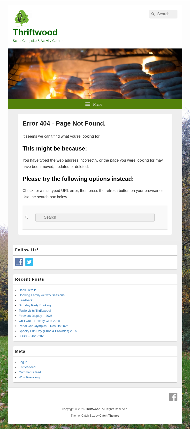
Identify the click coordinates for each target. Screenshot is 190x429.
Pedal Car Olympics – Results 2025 (43, 326)
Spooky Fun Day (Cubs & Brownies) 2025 (48, 331)
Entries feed (27, 367)
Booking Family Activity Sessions (42, 295)
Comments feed (30, 372)
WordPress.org (29, 377)
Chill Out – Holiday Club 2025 (39, 321)
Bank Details (28, 290)
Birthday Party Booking (35, 305)
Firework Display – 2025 (36, 316)
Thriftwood (35, 32)
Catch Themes (109, 415)
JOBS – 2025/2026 (32, 336)
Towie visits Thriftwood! (35, 310)
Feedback (26, 300)
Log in (23, 362)
